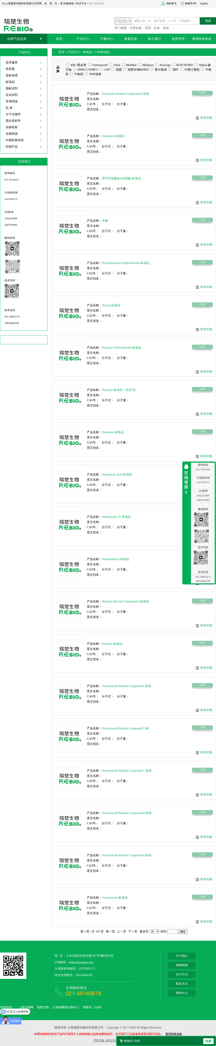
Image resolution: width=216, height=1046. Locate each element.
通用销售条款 (201, 39)
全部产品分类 (16, 39)
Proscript (162, 65)
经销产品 (12, 146)
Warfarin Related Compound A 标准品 (125, 601)
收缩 (187, 479)
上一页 (121, 931)
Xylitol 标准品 (111, 305)
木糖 (105, 220)
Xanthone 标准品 (113, 432)
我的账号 (171, 3)
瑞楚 (116, 69)
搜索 (208, 20)
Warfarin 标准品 (112, 643)
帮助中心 (182, 993)
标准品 (10, 82)
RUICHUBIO (182, 65)
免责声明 (178, 39)
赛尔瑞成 (158, 69)
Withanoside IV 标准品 (116, 516)
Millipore (146, 65)
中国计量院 (190, 69)
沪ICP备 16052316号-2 (108, 1040)
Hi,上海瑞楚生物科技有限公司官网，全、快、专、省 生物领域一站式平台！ (45, 3)
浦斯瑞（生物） (93, 1007)
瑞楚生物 (43, 1007)
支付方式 (182, 974)
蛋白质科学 (13, 120)
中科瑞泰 (93, 74)
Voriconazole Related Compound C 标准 (127, 770)
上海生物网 (25, 1007)
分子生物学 (13, 114)
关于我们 (182, 956)
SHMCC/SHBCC (85, 69)
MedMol (129, 65)
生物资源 (12, 133)
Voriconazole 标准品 (115, 897)
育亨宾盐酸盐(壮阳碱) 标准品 (121, 178)
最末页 (144, 931)
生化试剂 (12, 94)
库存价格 (206, 117)
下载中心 (106, 39)
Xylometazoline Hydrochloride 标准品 (125, 263)
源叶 (173, 69)
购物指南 (182, 965)
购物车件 (191, 3)
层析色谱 (12, 75)
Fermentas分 (98, 65)
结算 (208, 1041)
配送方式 (182, 983)
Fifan (115, 65)
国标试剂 (12, 88)
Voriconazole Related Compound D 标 (125, 728)
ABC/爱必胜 (76, 65)
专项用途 (12, 101)
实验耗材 (12, 127)
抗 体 (9, 107)
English (204, 3)
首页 (59, 39)
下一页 (132, 931)
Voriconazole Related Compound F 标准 (126, 686)
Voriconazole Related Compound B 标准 (127, 813)
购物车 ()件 (132, 1041)
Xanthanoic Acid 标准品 (117, 474)
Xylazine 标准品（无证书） (120, 390)
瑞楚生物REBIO (136, 69)
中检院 (76, 74)
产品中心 (82, 39)
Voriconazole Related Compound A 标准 (126, 855)
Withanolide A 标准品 (115, 559)
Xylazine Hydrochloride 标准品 (121, 347)
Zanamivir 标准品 (113, 136)
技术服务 (12, 62)
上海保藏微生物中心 (65, 1007)
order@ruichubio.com (81, 962)
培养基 (10, 69)
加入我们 (154, 39)
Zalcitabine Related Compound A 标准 (125, 93)
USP (105, 69)
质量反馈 (130, 39)
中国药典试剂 (15, 140)
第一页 (110, 931)
